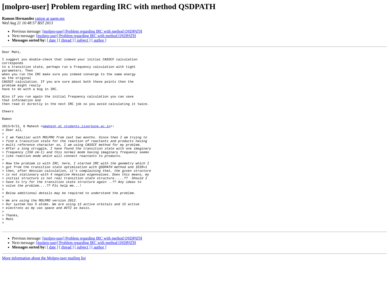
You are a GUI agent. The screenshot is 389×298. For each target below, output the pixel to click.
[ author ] (99, 40)
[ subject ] (83, 40)
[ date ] (52, 40)
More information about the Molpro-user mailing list (44, 294)
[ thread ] (66, 40)
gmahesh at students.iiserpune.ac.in (76, 141)
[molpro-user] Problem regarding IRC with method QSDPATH (92, 31)
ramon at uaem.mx (50, 18)
